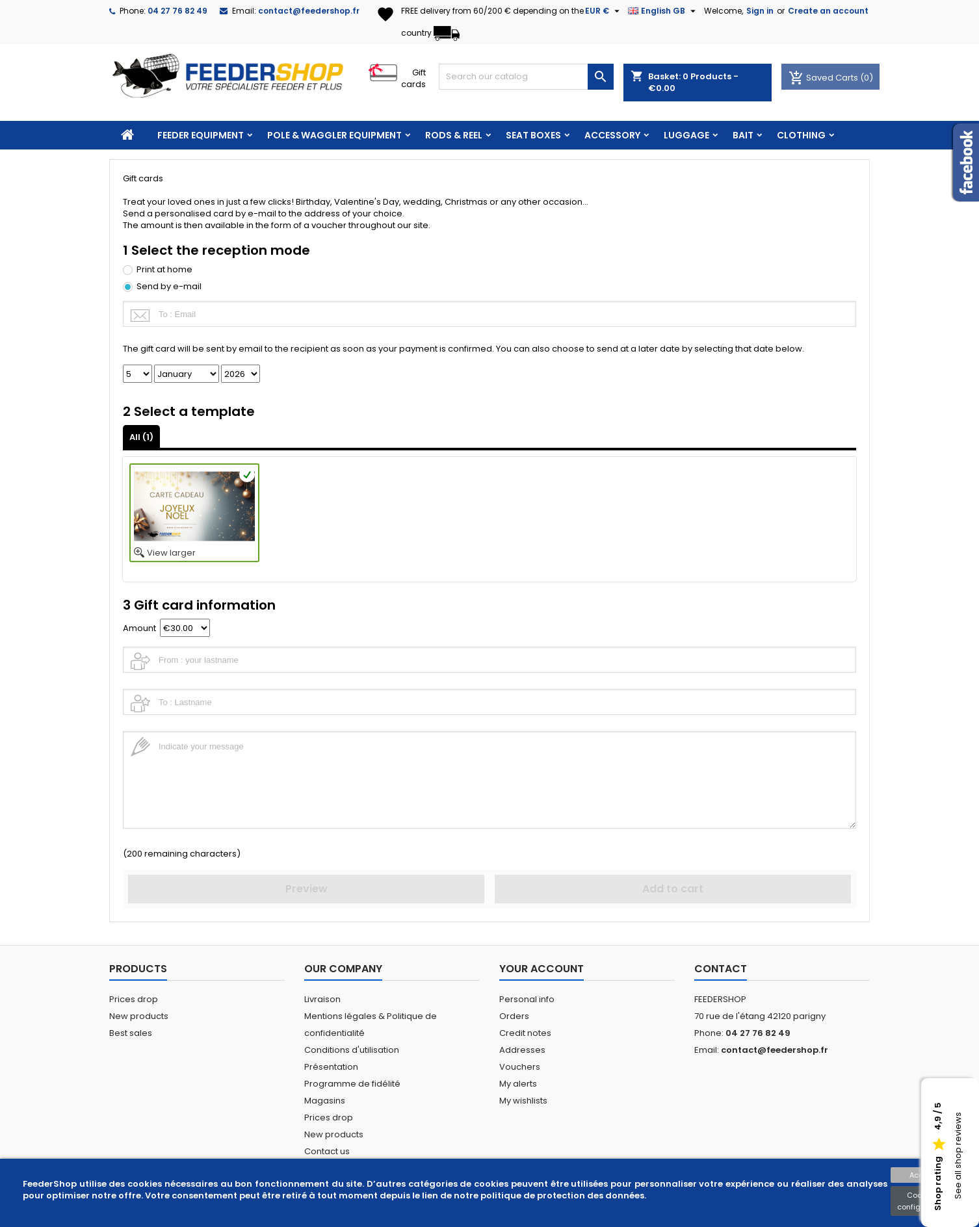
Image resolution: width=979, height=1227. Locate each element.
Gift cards (413, 78)
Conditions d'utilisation (351, 1050)
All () (141, 437)
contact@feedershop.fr (308, 10)
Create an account (828, 10)
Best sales (130, 1033)
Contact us (327, 1151)
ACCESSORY (612, 135)
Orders (514, 1016)
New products (138, 1016)
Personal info (527, 999)
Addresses (522, 1050)
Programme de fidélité (352, 1084)
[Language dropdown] (663, 11)
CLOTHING (801, 135)
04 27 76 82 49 (177, 10)
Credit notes (525, 1033)
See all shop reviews (958, 1156)
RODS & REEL (453, 135)
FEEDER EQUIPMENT (200, 135)
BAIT (743, 135)
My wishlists (523, 1100)
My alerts (518, 1084)
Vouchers (519, 1067)
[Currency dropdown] (604, 11)
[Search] (526, 77)
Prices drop (133, 999)
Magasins (324, 1100)
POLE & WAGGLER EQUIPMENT (334, 135)
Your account (541, 968)
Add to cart (672, 888)
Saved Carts (824, 77)
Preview (306, 888)
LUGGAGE (686, 135)
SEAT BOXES (533, 135)
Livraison (322, 999)
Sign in (760, 10)
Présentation (331, 1067)
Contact (720, 968)
